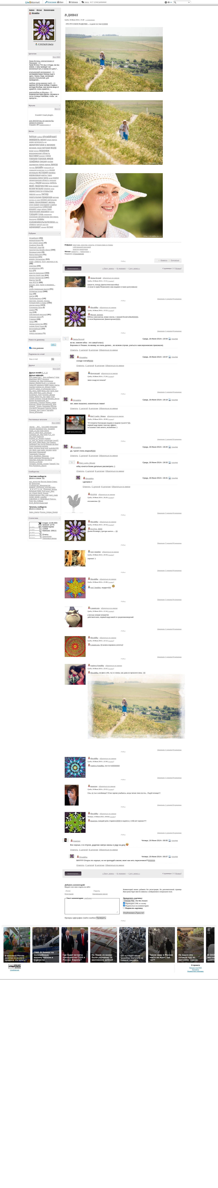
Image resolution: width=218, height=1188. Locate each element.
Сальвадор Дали (35, 307)
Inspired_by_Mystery (43, 387)
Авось (87, 2)
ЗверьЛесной (95, 278)
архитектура (36, 144)
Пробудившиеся (35, 298)
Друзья (39, 10)
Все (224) (56, 369)
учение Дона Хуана (36, 326)
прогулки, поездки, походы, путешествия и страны (39, 302)
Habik (46, 385)
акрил (43, 139)
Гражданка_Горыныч (37, 403)
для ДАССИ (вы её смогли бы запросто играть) (41, 122)
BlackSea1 (33, 379)
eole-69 (52, 383)
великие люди (35, 148)
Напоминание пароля (100, 894)
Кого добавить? (49, 377)
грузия (50, 161)
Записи (31, 10)
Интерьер (33, 491)
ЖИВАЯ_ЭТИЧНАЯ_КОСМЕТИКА (42, 487)
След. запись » (134, 268)
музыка (39, 188)
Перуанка (41, 408)
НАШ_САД (41, 491)
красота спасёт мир (36, 275)
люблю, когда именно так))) (40, 83)
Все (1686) (56, 423)
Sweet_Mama (34, 397)
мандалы (46, 183)
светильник (52, 200)
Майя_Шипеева (35, 458)
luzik (46, 448)
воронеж (44, 150)
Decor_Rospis (43, 493)
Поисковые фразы (49, 538)
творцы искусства (36, 324)
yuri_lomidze (95, 552)
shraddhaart (49, 136)
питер (45, 194)
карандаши (35, 175)
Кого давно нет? (35, 377)
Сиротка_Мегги (51, 408)
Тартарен (50, 410)
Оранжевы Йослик (49, 406)
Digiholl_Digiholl (35, 383)
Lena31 (55, 440)
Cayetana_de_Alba (36, 381)
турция (33, 214)
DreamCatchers (35, 495)
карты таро (46, 175)
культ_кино (50, 491)
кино (40, 177)
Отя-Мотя (33, 408)
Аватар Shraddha (43, 29)
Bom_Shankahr (45, 433)
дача (41, 164)
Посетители (46, 536)
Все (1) (57, 109)
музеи (32, 188)
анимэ (31, 142)
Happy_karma (54, 385)
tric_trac (43, 397)
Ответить (161, 299)
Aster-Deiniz (44, 431)
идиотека (32, 266)
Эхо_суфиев (38, 501)
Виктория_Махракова (37, 452)
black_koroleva (34, 448)
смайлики (88, 898)
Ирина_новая (51, 403)
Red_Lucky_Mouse (45, 393)
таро (49, 209)
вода (53, 147)
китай (51, 178)
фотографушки (35, 329)
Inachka (32, 387)
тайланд (44, 209)
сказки (31, 310)
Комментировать (73, 268)
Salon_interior (34, 512)
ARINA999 (53, 427)
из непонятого (34, 268)
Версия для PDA (195, 968)
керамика (33, 178)
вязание (42, 156)
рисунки (56, 197)
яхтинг (50, 227)
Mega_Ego (45, 391)
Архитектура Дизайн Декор (39, 250)
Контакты (195, 969)
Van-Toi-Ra (41, 444)
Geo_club (44, 495)
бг (45, 145)
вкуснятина (33, 257)
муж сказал (53, 186)
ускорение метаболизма (39, 217)
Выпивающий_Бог (42, 401)
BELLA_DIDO (34, 433)
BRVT (40, 379)
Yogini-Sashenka (35, 446)
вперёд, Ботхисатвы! (37, 259)
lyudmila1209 (54, 448)
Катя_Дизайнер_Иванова (39, 456)
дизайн (39, 167)
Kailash (48, 439)
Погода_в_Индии (35, 462)
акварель (34, 139)
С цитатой (169, 299)
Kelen (53, 387)
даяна (47, 164)
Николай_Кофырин (36, 460)
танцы (31, 322)
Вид (169, 3)
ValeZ (48, 397)
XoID (53, 397)
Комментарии (49, 10)
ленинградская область (39, 180)
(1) (53, 72)
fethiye (33, 136)
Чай (30, 331)
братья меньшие (35, 255)
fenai (42, 448)
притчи (32, 296)
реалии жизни (34, 305)
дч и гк (47, 170)
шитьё (39, 224)
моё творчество (38, 185)
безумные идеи (35, 252)
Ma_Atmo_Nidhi (35, 391)
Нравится (164, 260)
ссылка (110, 281)
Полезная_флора (50, 489)
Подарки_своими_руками (39, 464)
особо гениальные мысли (39, 289)
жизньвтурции (34, 240)
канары (52, 172)
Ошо (31, 294)
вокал (31, 151)
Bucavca (45, 379)
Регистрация (52, 2)
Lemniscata (46, 389)
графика (34, 161)
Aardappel (39, 429)
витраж (46, 147)
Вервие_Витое (53, 399)
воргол (36, 151)
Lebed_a (38, 389)
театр (52, 211)
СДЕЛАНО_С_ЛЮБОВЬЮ (39, 499)
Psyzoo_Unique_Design (49, 512)
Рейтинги (74, 2)
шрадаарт (35, 227)
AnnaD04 (51, 429)
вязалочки (36, 484)
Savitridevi (33, 444)
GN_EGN (32, 437)
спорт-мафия (34, 205)
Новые (178, 268)
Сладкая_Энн (34, 410)
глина (48, 155)
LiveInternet (33, 2)
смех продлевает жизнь (42, 202)
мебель (53, 183)
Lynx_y (53, 389)
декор (54, 164)
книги (56, 178)
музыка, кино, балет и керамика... (42, 285)
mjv (30, 450)
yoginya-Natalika (97, 666)
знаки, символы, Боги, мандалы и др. (43, 262)
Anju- (45, 429)
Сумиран (32, 319)
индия (52, 170)
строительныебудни (35, 207)
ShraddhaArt (34, 238)
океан (52, 189)
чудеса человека (35, 333)
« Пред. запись (108, 268)
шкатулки (45, 224)
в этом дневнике (37, 348)
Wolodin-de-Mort (52, 444)
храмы (40, 219)
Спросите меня (35, 317)
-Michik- (32, 427)
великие (51, 145)
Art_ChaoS (33, 493)
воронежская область (39, 153)
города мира (45, 158)
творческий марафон (39, 211)
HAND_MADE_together (38, 497)
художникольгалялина (42, 222)
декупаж (32, 167)
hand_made (53, 495)
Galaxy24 (32, 385)
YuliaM (31, 399)
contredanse (48, 381)
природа (47, 197)
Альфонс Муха (35, 245)
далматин (34, 164)
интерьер (33, 172)
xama (54, 450)
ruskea (39, 137)
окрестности (36, 191)
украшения (48, 214)
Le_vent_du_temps (36, 440)
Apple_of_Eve (34, 431)
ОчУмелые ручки (35, 291)
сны (30, 312)
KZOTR (32, 389)
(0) (39, 63)
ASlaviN (32, 429)
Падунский (95, 373)
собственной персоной (38, 315)
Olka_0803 (33, 393)
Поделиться (175, 260)
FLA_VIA (51, 435)
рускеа (44, 200)
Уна (57, 464)
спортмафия (44, 205)
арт (45, 142)
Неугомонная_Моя (49, 404)
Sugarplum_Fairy (35, 395)
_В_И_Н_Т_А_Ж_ (36, 489)
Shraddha (30, 13)
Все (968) (56, 57)
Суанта (43, 410)
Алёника (38, 399)
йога (31, 271)
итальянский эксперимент (40, 72)
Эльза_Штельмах (36, 412)
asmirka (45, 446)
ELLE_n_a (45, 383)
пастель (38, 194)
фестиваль (54, 217)
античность (39, 142)
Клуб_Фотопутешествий (38, 503)
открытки (48, 191)
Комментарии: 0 (45, 125)
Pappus (53, 442)
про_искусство (34, 482)
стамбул (53, 205)
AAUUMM (45, 427)
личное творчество (36, 278)
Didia (46, 435)
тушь (40, 214)
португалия (35, 197)
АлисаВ (44, 399)
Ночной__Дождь (35, 406)
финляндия (33, 219)
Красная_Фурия (35, 404)
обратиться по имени (111, 278)
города (33, 158)
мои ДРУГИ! (34, 282)
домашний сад (49, 167)
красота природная (36, 273)
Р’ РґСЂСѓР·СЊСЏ (45, 44)
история (43, 172)
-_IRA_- (38, 427)
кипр (46, 178)
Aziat (57, 377)
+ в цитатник (90, 20)
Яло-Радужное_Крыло (38, 466)
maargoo (93, 786)
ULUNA (93, 494)
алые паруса (52, 140)
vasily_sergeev (46, 450)
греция (43, 161)
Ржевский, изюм (35, 248)
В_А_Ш (45, 373)
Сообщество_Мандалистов (39, 486)
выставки (34, 155)
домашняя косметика (36, 170)
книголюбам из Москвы (39, 92)
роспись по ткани (34, 200)
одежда (47, 189)
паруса (32, 194)
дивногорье (84, 251)
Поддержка (166, 2)
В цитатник (177, 299)
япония (43, 227)
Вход (61, 2)
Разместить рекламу (196, 971)
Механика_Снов (48, 458)
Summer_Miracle (48, 395)
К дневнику (121, 268)
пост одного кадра (36, 243)
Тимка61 (52, 464)
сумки (39, 209)
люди (38, 182)
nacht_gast (54, 391)
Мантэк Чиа (33, 280)
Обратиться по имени (108, 350)
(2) (54, 83)
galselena (40, 385)
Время (31, 401)
